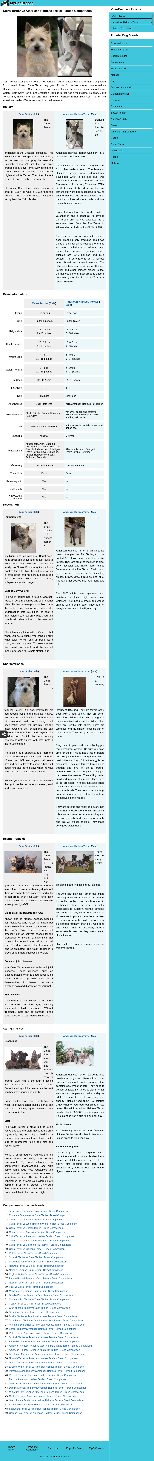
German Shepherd (121, 87)
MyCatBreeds (96, 1448)
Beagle (114, 138)
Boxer (114, 125)
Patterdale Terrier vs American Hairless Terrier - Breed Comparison (44, 1341)
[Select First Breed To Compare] (131, 16)
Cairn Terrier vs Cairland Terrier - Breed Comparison (37, 1249)
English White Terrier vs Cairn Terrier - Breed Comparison (39, 1274)
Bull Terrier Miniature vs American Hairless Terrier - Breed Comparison (46, 1354)
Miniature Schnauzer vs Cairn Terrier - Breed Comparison (39, 1215)
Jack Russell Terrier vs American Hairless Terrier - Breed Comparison (46, 1320)
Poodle (114, 157)
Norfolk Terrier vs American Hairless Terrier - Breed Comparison (43, 1362)
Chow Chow (117, 144)
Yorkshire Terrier (119, 49)
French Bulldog (119, 68)
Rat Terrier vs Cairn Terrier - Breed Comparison (34, 1253)
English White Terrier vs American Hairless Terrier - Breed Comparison (46, 1366)
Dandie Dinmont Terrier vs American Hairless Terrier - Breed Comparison (47, 1388)
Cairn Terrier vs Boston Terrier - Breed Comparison (36, 1219)
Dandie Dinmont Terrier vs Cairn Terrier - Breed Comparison (41, 1295)
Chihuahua (116, 106)
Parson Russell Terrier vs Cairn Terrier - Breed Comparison (40, 1278)
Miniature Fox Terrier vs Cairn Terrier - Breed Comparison (39, 1299)
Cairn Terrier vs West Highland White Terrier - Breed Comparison (43, 1224)
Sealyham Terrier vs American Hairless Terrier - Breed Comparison (44, 1409)
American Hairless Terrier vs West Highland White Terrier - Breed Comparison (50, 1345)
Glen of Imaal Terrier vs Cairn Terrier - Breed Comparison (39, 1308)
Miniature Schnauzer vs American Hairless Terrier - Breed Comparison (46, 1324)
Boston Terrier (118, 112)
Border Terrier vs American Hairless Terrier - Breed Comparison (42, 1329)
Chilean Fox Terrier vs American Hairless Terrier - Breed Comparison (45, 1413)
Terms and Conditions (32, 1448)
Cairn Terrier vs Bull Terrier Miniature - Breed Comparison (39, 1240)
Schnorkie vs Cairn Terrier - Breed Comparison (34, 1312)
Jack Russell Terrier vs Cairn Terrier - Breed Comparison (39, 1211)
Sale (35, 114)
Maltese (115, 75)
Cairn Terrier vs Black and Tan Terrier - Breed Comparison (40, 1245)
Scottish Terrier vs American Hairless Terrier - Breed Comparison (43, 1337)
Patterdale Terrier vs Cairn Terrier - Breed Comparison (38, 1261)
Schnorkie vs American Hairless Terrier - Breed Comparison (40, 1404)
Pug (113, 81)
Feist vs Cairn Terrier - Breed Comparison (31, 1287)
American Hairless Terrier (77, 114)
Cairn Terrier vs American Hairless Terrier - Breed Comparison (42, 1236)
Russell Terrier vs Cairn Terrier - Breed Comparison (36, 1282)
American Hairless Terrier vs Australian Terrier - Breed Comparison (44, 1350)
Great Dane (117, 150)
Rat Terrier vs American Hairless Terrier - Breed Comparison (41, 1333)
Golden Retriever (120, 94)
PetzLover (53, 1448)
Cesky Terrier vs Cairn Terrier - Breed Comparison (35, 1303)
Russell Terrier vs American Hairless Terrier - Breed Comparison (43, 1375)
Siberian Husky (119, 43)
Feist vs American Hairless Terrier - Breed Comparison (38, 1379)
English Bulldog (119, 56)
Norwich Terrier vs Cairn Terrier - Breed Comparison (36, 1266)
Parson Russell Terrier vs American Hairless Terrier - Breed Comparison (47, 1371)
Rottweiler (116, 100)
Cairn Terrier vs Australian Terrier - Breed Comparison (37, 1232)
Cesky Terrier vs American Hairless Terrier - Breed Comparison (42, 1396)
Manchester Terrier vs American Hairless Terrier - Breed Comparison (45, 1383)
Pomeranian (117, 62)
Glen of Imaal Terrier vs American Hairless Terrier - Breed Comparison (46, 1400)
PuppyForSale (74, 1448)
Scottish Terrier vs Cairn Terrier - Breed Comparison (36, 1257)
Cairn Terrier (25, 114)
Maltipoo (115, 163)
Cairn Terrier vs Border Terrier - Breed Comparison (36, 1228)
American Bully (119, 119)
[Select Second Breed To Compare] (131, 22)
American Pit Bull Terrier (124, 131)
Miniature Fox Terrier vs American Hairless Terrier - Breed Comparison (46, 1392)
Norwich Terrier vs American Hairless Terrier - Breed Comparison (43, 1358)
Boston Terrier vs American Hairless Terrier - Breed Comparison (43, 1316)
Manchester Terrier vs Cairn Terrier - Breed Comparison (38, 1291)
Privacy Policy (11, 1448)
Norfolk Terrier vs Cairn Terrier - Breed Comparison (36, 1270)
